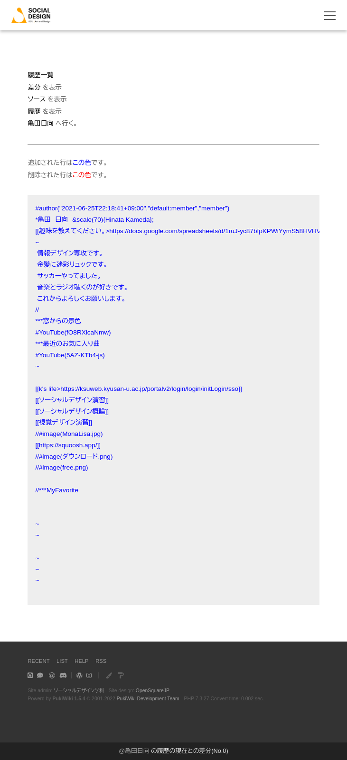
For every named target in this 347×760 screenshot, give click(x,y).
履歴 (34, 111)
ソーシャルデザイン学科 (79, 690)
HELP (81, 661)
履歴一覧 (40, 75)
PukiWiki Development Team (148, 698)
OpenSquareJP (152, 690)
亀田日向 (137, 750)
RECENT (38, 661)
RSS (100, 661)
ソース (37, 99)
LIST (62, 661)
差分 (34, 87)
